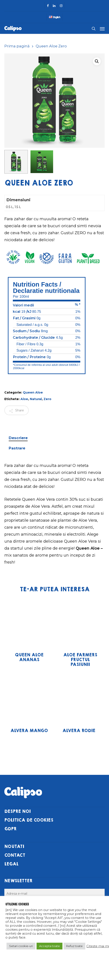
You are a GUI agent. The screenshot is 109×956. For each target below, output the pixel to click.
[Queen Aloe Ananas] (29, 622)
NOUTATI (14, 846)
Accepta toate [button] (49, 946)
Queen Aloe (33, 392)
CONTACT (14, 855)
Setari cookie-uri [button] (21, 946)
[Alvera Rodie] (79, 698)
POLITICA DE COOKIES (28, 820)
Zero (47, 399)
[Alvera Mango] (29, 698)
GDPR (10, 829)
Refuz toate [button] (74, 946)
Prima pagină (17, 46)
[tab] (54, 438)
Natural (36, 399)
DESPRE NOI (17, 811)
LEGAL (11, 864)
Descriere (18, 438)
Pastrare (17, 448)
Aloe (24, 399)
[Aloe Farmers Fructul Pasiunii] (80, 622)
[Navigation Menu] (102, 28)
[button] (97, 61)
